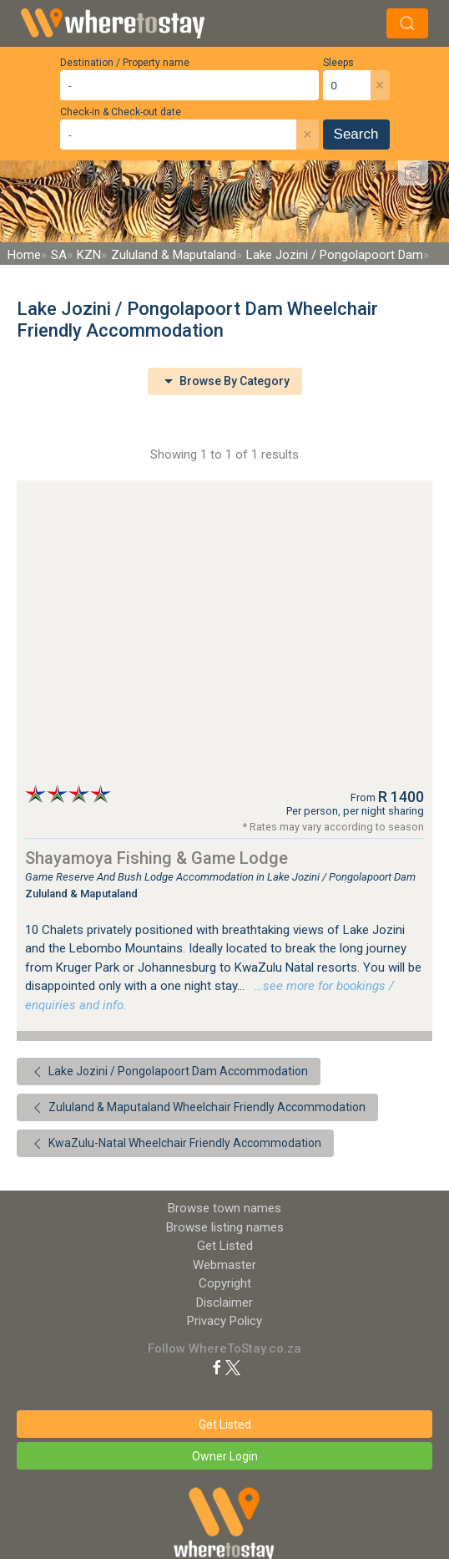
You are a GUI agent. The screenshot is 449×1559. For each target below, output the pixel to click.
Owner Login (225, 1456)
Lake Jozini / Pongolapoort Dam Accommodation (168, 1072)
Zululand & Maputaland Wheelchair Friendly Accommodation (197, 1107)
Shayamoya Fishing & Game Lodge (156, 858)
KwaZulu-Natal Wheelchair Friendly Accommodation (175, 1143)
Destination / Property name (124, 63)
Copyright (225, 1283)
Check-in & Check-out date (120, 112)
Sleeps (338, 63)
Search (356, 134)
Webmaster (224, 1264)
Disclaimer (224, 1302)
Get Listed (225, 1245)
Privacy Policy (224, 1320)
